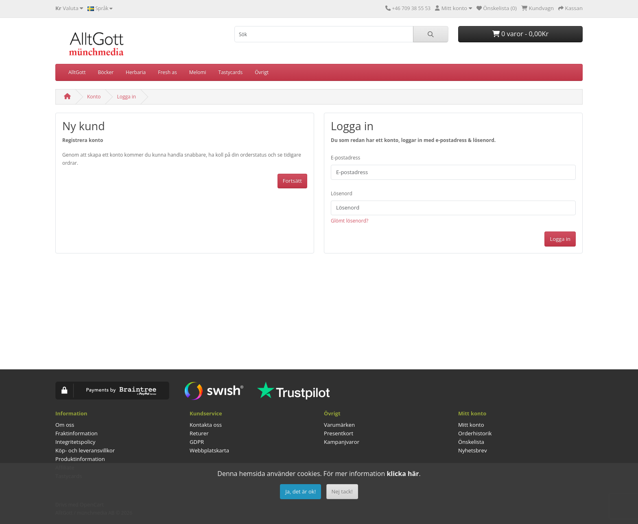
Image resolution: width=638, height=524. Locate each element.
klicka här (403, 473)
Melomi (197, 72)
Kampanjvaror (341, 441)
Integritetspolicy (75, 441)
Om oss (64, 424)
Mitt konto (471, 424)
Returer (199, 433)
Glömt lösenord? (349, 220)
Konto (94, 96)
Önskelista (471, 441)
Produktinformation (80, 459)
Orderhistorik (475, 433)
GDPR (197, 441)
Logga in (126, 96)
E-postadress (345, 157)
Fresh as (167, 72)
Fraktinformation (76, 433)
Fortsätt (292, 180)
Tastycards (230, 72)
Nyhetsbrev (472, 450)
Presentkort (338, 433)
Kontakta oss (206, 424)
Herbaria (136, 72)
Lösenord (341, 193)
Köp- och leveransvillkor (85, 450)
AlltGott (76, 72)
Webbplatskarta (209, 450)
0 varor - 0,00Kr (520, 33)
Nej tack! (342, 491)
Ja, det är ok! (300, 491)
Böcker (106, 72)
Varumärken (339, 424)
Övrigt (262, 72)
